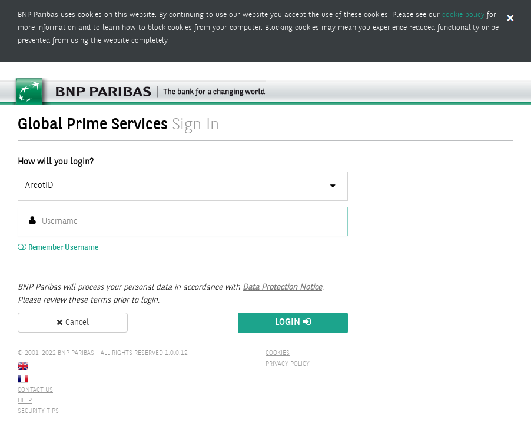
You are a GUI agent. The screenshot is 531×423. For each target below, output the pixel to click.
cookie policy (463, 15)
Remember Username (58, 247)
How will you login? (56, 162)
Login (293, 322)
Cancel (73, 322)
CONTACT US (35, 390)
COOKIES (278, 353)
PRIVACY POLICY (288, 365)
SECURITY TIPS (38, 412)
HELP (25, 401)
